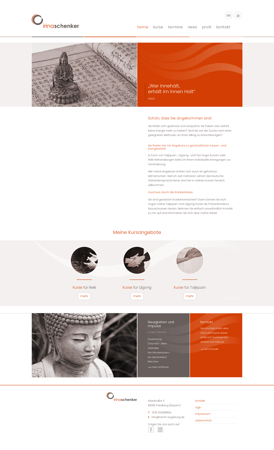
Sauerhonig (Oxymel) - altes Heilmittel (157, 344)
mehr (84, 296)
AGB (198, 407)
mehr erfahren (160, 367)
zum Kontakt (211, 349)
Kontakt (200, 401)
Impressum (202, 414)
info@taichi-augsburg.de (168, 417)
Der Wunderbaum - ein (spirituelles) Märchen (159, 357)
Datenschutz (203, 420)
